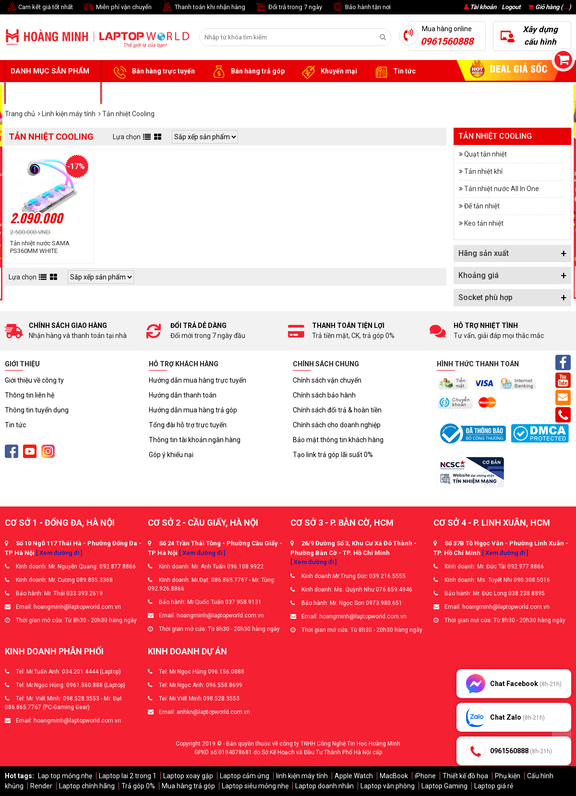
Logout (511, 7)
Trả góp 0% (138, 786)
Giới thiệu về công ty (34, 380)
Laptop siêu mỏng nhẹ (255, 786)
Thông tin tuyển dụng (37, 410)
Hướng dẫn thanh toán (182, 395)
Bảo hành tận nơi (361, 7)
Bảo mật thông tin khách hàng (338, 440)
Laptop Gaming (444, 786)
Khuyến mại (328, 71)
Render (41, 786)
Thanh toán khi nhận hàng (203, 7)
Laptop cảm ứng (244, 776)
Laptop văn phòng (387, 786)
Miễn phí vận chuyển (117, 7)
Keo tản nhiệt (484, 223)
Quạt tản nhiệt (485, 154)
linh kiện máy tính (302, 776)
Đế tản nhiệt (482, 206)
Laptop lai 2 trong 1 (127, 776)
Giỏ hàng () (549, 7)
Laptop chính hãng (87, 786)
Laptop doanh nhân (324, 786)
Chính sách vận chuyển (327, 380)
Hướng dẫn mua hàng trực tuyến (197, 380)
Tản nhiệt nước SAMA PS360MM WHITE (40, 247)
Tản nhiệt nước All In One (501, 189)
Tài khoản (483, 7)
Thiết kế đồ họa (465, 776)
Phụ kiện (507, 776)
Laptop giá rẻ (493, 786)
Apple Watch (354, 776)
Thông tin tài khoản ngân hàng (194, 440)
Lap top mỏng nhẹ (65, 776)
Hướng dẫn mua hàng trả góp (193, 410)
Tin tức (394, 71)
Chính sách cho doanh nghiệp (337, 425)
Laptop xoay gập (188, 776)
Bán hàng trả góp (247, 71)
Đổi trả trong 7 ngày (288, 7)
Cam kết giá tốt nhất (39, 7)
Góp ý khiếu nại (171, 454)
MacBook (394, 776)
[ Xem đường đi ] (59, 552)
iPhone (425, 776)
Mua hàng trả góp (188, 786)
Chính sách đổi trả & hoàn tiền (337, 410)
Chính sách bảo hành (324, 395)
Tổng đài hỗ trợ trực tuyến (188, 425)
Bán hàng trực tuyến (152, 71)
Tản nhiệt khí (483, 171)
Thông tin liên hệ (29, 395)
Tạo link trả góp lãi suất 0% (333, 454)
